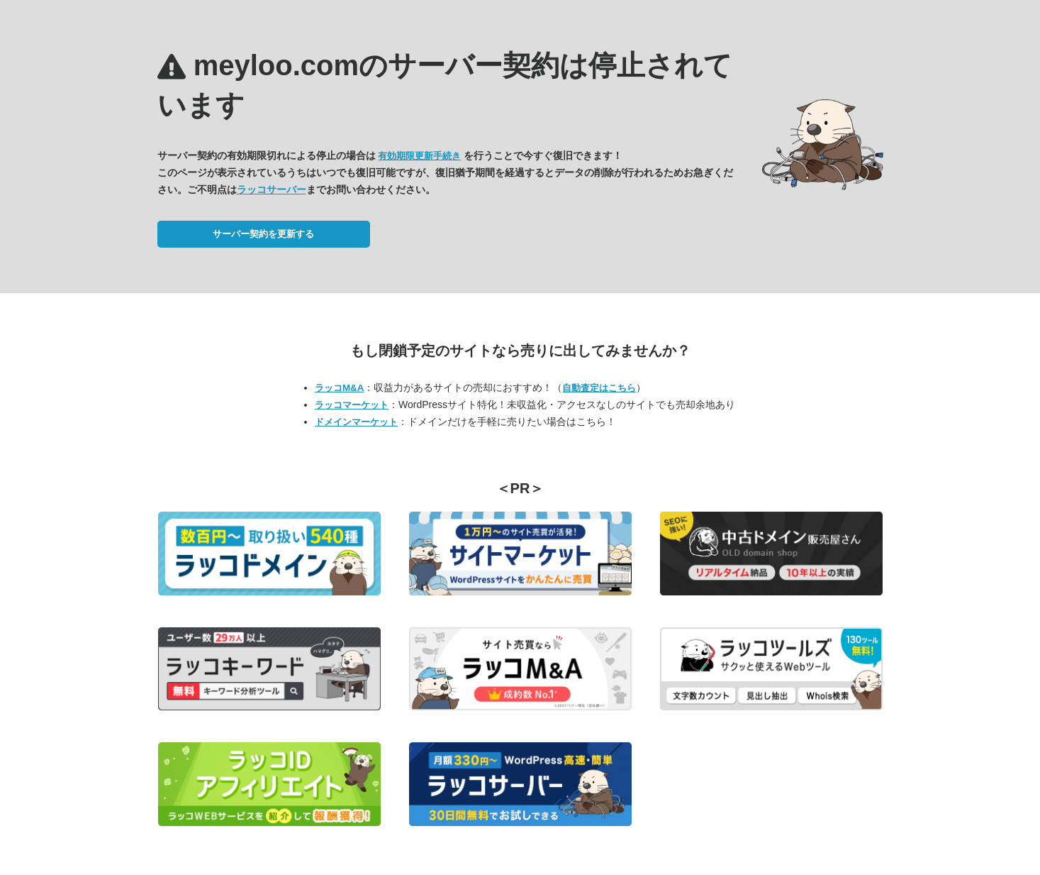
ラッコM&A (339, 388)
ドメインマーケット (356, 422)
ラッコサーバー (271, 189)
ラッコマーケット (351, 405)
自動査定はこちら (599, 388)
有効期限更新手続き (419, 155)
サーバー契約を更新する (263, 234)
